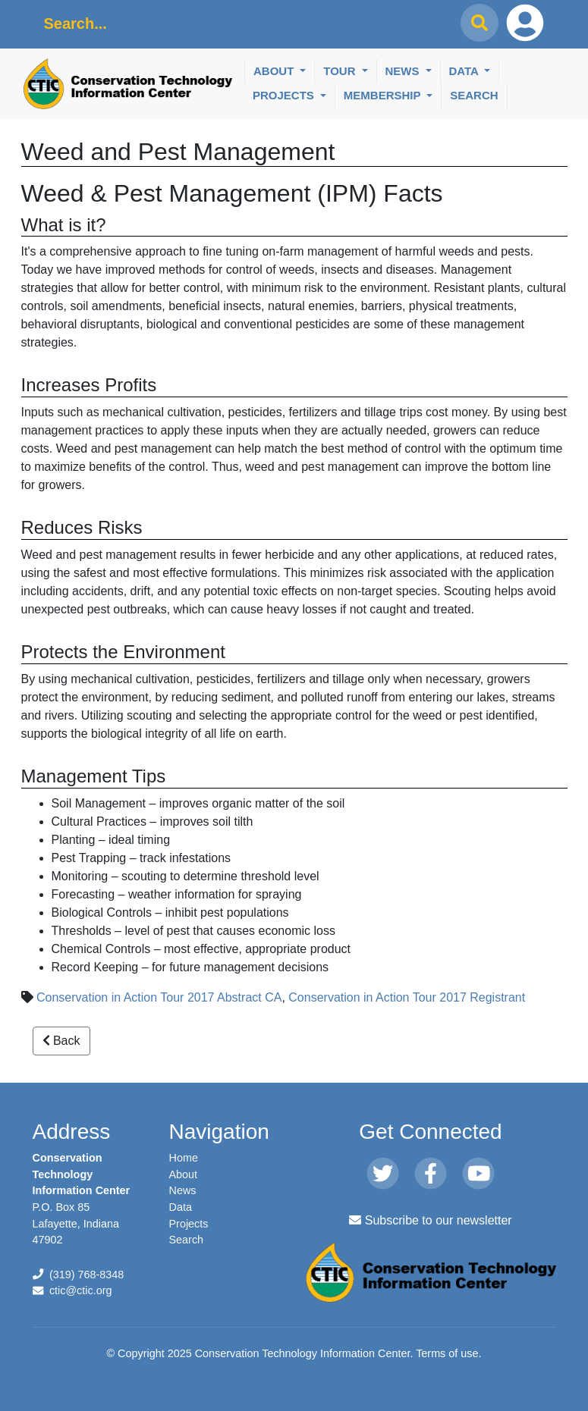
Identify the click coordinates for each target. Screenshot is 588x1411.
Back (61, 1040)
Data (465, 70)
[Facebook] (430, 1174)
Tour (340, 70)
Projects (285, 95)
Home (183, 1158)
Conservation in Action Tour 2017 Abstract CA (158, 997)
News (404, 70)
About (275, 70)
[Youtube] (478, 1174)
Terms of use (447, 1353)
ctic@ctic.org (80, 1290)
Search (474, 95)
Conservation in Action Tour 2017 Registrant (406, 997)
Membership (384, 95)
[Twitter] (382, 1174)
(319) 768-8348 (86, 1274)
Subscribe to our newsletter (430, 1220)
